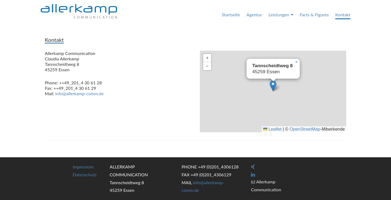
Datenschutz (85, 174)
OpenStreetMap (304, 129)
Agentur (254, 14)
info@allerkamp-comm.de (79, 93)
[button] (273, 85)
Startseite (231, 14)
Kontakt (342, 14)
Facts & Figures (314, 14)
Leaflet (272, 129)
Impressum (83, 166)
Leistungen (279, 14)
